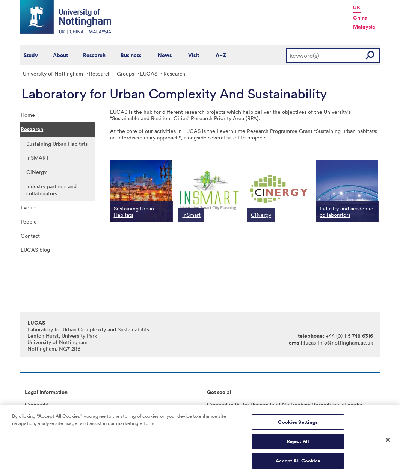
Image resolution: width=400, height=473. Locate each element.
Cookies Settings (298, 426)
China (360, 17)
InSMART (37, 157)
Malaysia (364, 26)
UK (357, 7)
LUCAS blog (35, 249)
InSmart (191, 214)
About (60, 55)
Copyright (37, 404)
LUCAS (148, 73)
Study (31, 55)
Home (28, 114)
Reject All (298, 446)
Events (28, 207)
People (29, 221)
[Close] (388, 444)
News (165, 55)
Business (131, 55)
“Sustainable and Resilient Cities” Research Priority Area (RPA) (184, 118)
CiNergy (36, 171)
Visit (193, 55)
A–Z (221, 55)
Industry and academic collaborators (346, 211)
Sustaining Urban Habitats (57, 143)
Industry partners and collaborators (51, 190)
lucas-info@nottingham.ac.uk (338, 342)
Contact (30, 235)
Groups (125, 73)
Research (94, 55)
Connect (217, 404)
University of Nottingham (53, 73)
